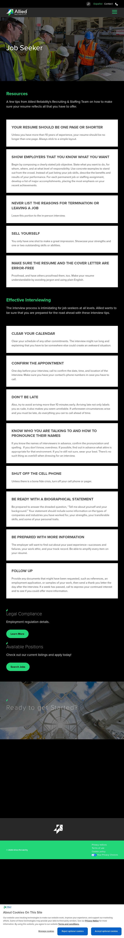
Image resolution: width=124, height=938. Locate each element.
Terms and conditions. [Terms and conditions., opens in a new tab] (68, 925)
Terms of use (98, 848)
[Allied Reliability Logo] (16, 12)
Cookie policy (98, 851)
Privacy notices (99, 845)
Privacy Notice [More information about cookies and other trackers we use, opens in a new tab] (92, 922)
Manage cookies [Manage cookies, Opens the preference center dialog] (46, 932)
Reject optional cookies (73, 932)
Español (98, 3)
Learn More (17, 634)
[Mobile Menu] (114, 11)
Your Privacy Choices (107, 855)
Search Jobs (18, 667)
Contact (108, 3)
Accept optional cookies (106, 932)
